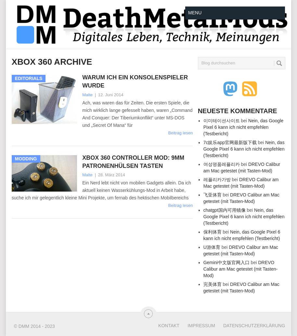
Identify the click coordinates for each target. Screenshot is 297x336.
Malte (87, 94)
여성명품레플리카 (221, 164)
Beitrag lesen (180, 132)
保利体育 (212, 232)
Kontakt (168, 325)
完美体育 (212, 284)
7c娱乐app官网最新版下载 (230, 142)
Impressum (201, 325)
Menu (194, 12)
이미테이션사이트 (221, 120)
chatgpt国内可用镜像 (224, 210)
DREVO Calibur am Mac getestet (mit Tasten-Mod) (240, 269)
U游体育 (211, 247)
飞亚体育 (212, 194)
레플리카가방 (217, 179)
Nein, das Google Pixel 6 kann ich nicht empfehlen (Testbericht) (243, 127)
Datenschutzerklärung (254, 325)
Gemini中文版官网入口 (226, 262)
